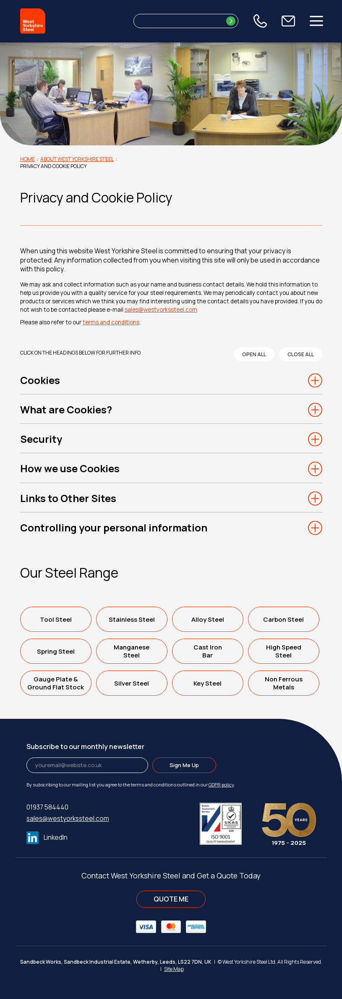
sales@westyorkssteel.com (161, 309)
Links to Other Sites (68, 498)
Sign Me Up (184, 765)
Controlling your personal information (113, 527)
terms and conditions (111, 322)
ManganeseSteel (131, 651)
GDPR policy (221, 784)
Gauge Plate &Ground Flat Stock (55, 683)
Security (41, 439)
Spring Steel (56, 651)
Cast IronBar (207, 651)
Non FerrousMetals (284, 683)
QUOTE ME (171, 899)
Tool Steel (56, 619)
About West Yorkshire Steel (77, 159)
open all (254, 354)
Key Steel (207, 683)
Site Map (174, 969)
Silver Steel (131, 683)
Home (27, 159)
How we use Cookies (70, 468)
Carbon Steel (283, 619)
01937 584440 (47, 807)
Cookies (40, 380)
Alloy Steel (207, 619)
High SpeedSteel (283, 651)
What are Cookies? (66, 409)
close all (300, 354)
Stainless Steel (132, 619)
